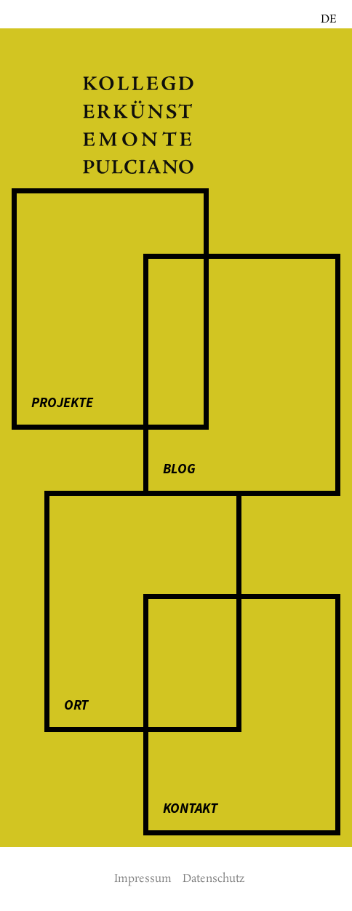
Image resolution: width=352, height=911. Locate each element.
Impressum (143, 878)
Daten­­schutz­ (214, 878)
